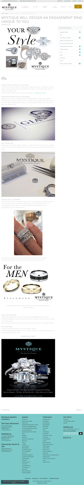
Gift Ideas (78, 6)
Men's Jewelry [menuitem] (25, 447)
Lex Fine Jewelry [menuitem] (46, 439)
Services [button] (63, 7)
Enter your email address (69, 431)
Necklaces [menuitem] (24, 440)
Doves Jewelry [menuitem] (46, 424)
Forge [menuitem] (44, 430)
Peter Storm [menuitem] (46, 447)
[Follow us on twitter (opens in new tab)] (70, 438)
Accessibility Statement (54, 478)
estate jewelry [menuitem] (25, 446)
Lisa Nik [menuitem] (44, 440)
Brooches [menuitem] (24, 469)
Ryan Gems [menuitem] (45, 453)
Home (2, 13)
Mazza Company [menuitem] (46, 442)
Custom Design (45, 6)
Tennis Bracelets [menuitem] (26, 465)
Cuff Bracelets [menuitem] (25, 467)
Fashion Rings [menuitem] (25, 458)
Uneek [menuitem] (44, 460)
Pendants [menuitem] (24, 460)
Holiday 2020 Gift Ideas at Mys (66, 40)
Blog (6, 13)
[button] (60, 1)
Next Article (78, 410)
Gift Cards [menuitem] (24, 463)
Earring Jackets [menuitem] (26, 462)
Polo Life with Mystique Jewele (66, 43)
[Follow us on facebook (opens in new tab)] (63, 438)
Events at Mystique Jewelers (70, 63)
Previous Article (6, 410)
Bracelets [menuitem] (24, 437)
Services (65, 423)
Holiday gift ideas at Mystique (70, 46)
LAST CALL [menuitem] (24, 453)
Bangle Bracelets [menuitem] (26, 471)
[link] (9, 1)
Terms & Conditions (43, 478)
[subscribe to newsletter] (81, 433)
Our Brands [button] (55, 6)
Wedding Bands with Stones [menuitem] (29, 432)
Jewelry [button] (35, 7)
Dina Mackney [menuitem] (46, 423)
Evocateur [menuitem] (45, 428)
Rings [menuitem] (23, 433)
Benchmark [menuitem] (45, 421)
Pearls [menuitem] (23, 442)
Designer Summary (70, 49)
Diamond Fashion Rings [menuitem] (28, 456)
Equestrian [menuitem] (45, 426)
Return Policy (28, 478)
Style (61, 35)
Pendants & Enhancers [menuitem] (27, 439)
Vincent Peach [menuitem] (46, 462)
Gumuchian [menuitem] (45, 433)
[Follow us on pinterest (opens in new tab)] (68, 438)
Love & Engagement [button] (25, 6)
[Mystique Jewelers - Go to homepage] (9, 7)
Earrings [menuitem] (24, 435)
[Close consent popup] (27, 481)
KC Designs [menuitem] (45, 437)
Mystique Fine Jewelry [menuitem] (27, 455)
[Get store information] (6, 430)
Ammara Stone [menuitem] (46, 419)
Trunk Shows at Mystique (70, 38)
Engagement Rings (70, 32)
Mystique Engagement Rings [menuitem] (29, 426)
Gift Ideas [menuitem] (24, 419)
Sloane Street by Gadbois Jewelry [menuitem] (51, 455)
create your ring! (40, 93)
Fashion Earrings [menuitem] (26, 472)
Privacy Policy (35, 478)
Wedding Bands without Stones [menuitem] (30, 424)
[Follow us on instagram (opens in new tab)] (66, 438)
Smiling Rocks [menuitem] (46, 456)
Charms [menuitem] (24, 444)
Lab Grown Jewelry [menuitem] (26, 430)
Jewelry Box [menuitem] (25, 423)
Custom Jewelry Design (69, 421)
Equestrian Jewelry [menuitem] (27, 449)
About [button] (70, 7)
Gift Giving (62, 58)
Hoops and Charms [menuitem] (47, 435)
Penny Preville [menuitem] (46, 446)
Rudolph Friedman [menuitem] (47, 451)
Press (70, 52)
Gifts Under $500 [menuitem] (26, 451)
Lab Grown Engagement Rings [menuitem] (29, 428)
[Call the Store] (5, 428)
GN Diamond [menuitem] (46, 432)
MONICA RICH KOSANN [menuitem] (27, 421)
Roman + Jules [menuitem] (46, 449)
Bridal (70, 55)
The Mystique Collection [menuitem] (49, 458)
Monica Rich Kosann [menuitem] (48, 444)
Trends (61, 60)
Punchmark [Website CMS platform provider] (44, 483)
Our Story (65, 419)
